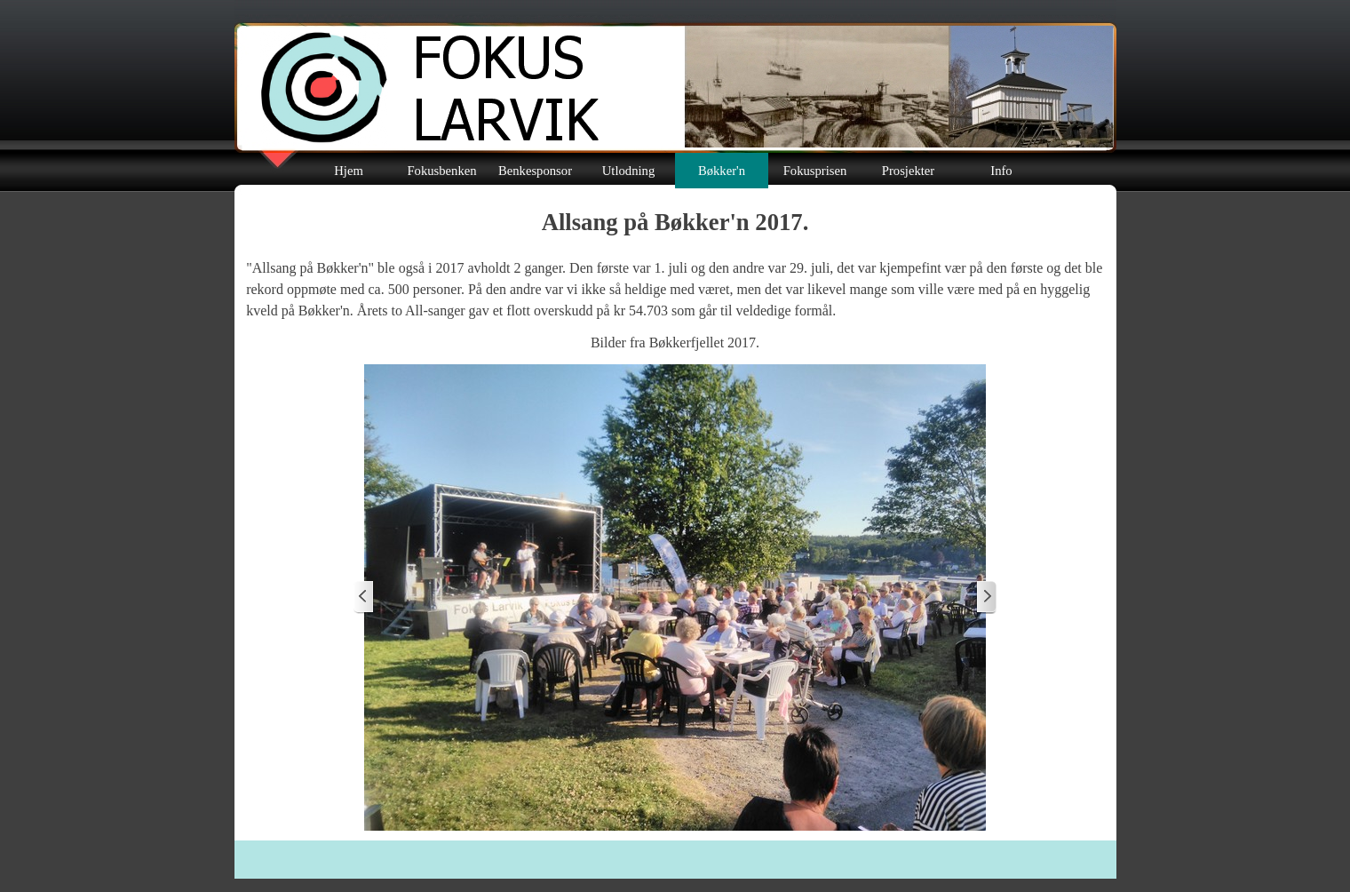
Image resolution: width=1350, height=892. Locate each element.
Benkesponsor (535, 170)
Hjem (348, 170)
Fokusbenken (441, 170)
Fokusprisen (815, 170)
